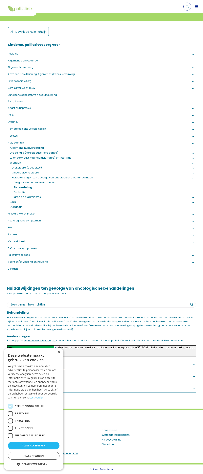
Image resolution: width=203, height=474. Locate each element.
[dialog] (33, 409)
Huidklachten (16, 142)
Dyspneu (13, 122)
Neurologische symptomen (24, 220)
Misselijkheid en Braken (21, 213)
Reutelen (13, 234)
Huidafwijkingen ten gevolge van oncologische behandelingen (52, 177)
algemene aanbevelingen (40, 340)
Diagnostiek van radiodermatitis (34, 182)
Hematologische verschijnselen (27, 128)
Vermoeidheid (16, 241)
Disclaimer (108, 444)
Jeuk (13, 202)
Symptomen (15, 101)
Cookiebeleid (109, 430)
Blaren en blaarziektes (26, 197)
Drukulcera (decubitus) (27, 167)
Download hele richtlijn (31, 32)
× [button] (58, 352)
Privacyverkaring (112, 439)
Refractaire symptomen (22, 248)
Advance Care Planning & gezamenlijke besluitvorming (41, 74)
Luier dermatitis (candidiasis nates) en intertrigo (41, 158)
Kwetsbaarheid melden (116, 435)
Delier (11, 115)
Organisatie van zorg (21, 67)
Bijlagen (13, 268)
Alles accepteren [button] (34, 445)
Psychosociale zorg (20, 81)
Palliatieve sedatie (19, 255)
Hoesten (13, 135)
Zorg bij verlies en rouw (21, 88)
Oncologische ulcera (25, 172)
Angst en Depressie (19, 108)
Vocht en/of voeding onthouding (28, 261)
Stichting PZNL (70, 453)
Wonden (15, 163)
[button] (33, 464)
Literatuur (16, 207)
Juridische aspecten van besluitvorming (32, 95)
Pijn (10, 227)
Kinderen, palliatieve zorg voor (34, 44)
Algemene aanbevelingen (23, 60)
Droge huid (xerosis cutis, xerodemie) (34, 153)
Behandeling (23, 187)
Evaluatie (20, 192)
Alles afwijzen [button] (34, 455)
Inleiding (13, 53)
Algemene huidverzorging (27, 148)
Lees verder (36, 397)
